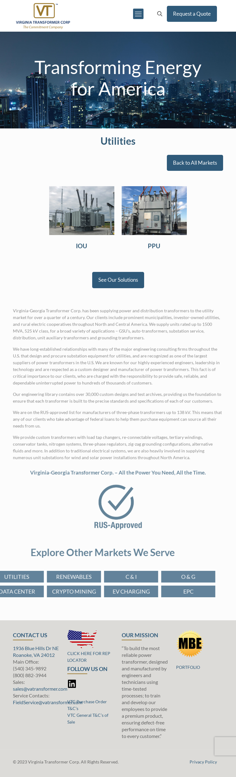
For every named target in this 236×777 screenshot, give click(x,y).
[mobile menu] (138, 14)
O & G (170, 576)
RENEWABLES (55, 576)
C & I (112, 576)
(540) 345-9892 (29, 668)
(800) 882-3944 (29, 675)
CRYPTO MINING (55, 591)
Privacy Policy (203, 761)
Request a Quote (192, 13)
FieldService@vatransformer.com (47, 702)
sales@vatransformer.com (40, 689)
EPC (169, 591)
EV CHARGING (112, 591)
